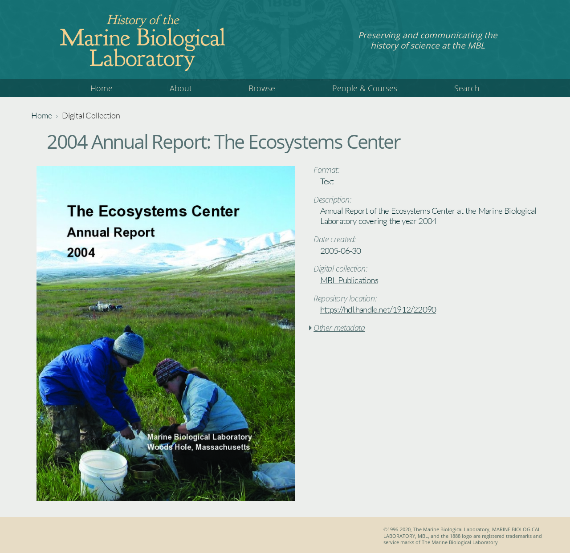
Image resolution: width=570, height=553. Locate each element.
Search (467, 88)
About (181, 88)
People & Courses (364, 88)
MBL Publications (349, 280)
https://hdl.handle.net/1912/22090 (378, 309)
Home (101, 88)
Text (327, 181)
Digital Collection (91, 115)
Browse (261, 88)
